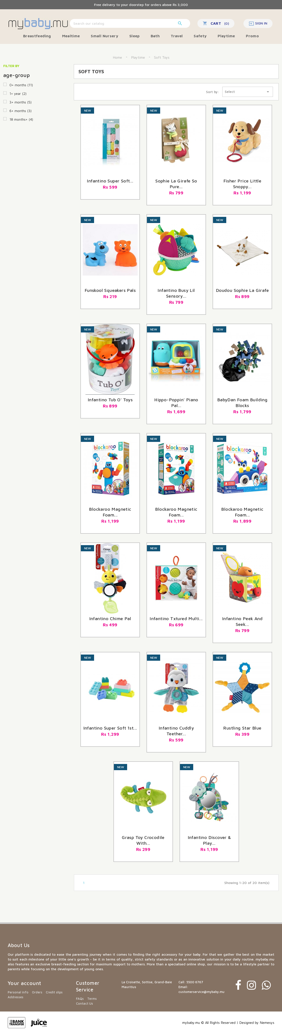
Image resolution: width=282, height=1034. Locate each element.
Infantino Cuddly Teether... (176, 730)
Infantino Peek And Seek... (242, 621)
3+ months (20, 102)
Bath (155, 36)
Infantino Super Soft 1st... (110, 727)
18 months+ (21, 119)
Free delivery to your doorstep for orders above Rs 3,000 (141, 5)
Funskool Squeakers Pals (110, 290)
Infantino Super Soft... (110, 180)
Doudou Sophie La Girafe (242, 290)
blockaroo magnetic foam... (110, 512)
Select (248, 91)
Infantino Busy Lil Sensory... (176, 293)
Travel (177, 36)
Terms (92, 998)
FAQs (80, 998)
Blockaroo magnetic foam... (176, 512)
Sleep (134, 36)
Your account (24, 983)
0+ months (21, 85)
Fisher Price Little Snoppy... (242, 183)
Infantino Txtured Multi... (176, 618)
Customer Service (87, 986)
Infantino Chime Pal (110, 618)
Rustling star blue (242, 727)
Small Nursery (104, 36)
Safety (200, 36)
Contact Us (84, 1003)
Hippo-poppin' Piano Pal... (176, 402)
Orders (37, 992)
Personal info (18, 992)
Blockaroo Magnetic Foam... (242, 512)
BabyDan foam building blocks (242, 402)
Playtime (226, 36)
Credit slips (54, 992)
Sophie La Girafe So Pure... (176, 183)
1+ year (17, 94)
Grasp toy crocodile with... (143, 840)
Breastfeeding (37, 36)
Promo (252, 36)
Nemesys (267, 1023)
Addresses (15, 997)
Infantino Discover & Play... (209, 840)
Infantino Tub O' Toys (110, 399)
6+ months (20, 111)
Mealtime (71, 36)
